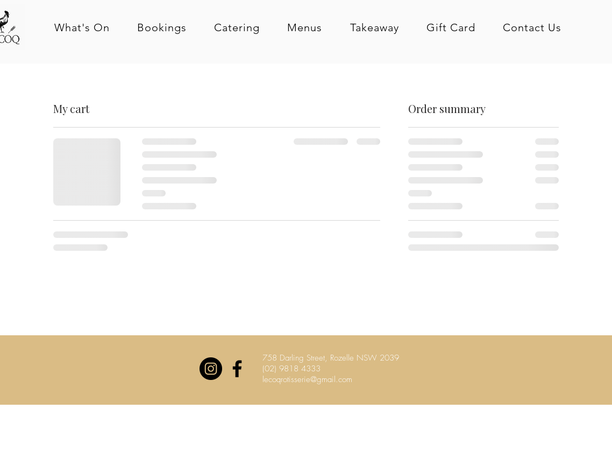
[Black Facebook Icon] (237, 368)
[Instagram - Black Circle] (211, 368)
